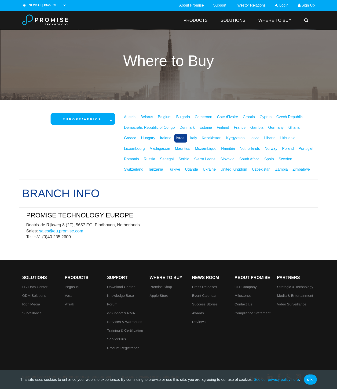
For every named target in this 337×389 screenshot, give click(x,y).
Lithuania (288, 138)
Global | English (40, 5)
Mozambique (205, 148)
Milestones (243, 295)
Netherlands (250, 148)
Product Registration (123, 348)
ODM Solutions (34, 295)
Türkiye (174, 169)
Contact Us (243, 304)
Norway (271, 148)
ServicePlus (116, 339)
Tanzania (155, 169)
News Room (205, 277)
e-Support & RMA (121, 313)
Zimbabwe (301, 169)
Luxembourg (134, 148)
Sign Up (306, 5)
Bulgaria (183, 117)
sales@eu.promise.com (61, 231)
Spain (269, 159)
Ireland (166, 138)
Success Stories (205, 304)
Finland (223, 127)
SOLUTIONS (232, 20)
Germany (276, 127)
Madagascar (160, 148)
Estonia (205, 127)
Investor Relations (251, 5)
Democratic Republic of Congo (149, 127)
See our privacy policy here (276, 380)
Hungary (148, 138)
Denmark (187, 127)
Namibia (228, 148)
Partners (288, 277)
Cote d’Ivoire (227, 117)
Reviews (198, 322)
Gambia (256, 127)
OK (310, 380)
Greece (130, 138)
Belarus (146, 117)
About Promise (191, 5)
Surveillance (32, 313)
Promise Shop (161, 287)
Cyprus (266, 117)
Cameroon (203, 117)
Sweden (285, 159)
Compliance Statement (252, 313)
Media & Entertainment (295, 295)
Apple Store (159, 295)
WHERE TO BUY (274, 20)
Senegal (167, 159)
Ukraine (209, 169)
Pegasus (71, 287)
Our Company (245, 287)
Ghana (294, 127)
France (239, 127)
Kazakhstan (211, 138)
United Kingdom (233, 169)
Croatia (249, 117)
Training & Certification (125, 330)
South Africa (249, 159)
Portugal (306, 148)
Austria (130, 117)
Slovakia (227, 159)
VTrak (69, 304)
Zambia (281, 169)
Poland (288, 148)
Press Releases (204, 287)
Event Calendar (204, 295)
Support (219, 5)
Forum (112, 304)
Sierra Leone (205, 159)
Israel (180, 138)
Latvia (254, 138)
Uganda (191, 169)
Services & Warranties (124, 322)
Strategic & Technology (295, 287)
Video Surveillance (292, 304)
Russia (149, 159)
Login (282, 5)
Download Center (121, 287)
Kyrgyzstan (235, 138)
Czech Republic (289, 117)
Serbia (184, 159)
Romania (131, 159)
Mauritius (182, 148)
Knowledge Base (120, 295)
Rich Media (31, 304)
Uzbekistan (261, 169)
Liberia (269, 138)
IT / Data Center (35, 287)
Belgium (165, 117)
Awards (198, 313)
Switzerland (133, 169)
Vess (68, 295)
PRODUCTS (195, 20)
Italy (193, 138)
